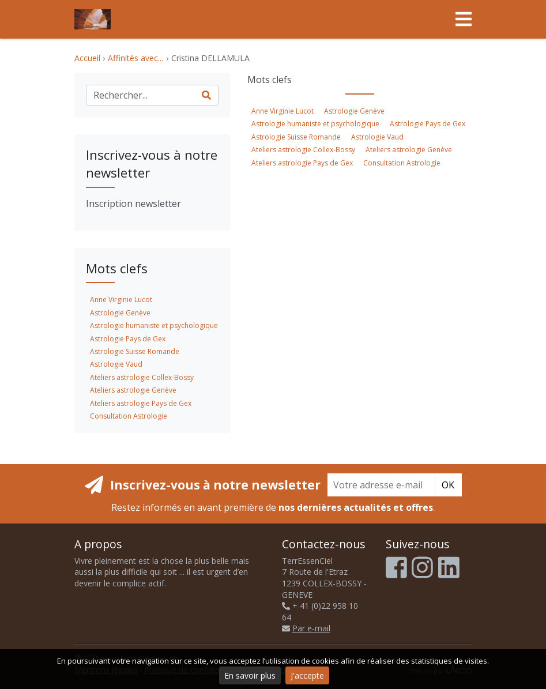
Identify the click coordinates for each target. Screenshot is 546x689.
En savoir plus (250, 675)
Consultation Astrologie (401, 163)
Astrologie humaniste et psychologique (315, 124)
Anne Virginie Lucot (282, 111)
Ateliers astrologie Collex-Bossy (303, 150)
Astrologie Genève (354, 111)
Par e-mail (306, 628)
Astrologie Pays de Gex (427, 124)
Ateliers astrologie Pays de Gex (302, 163)
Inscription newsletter (133, 203)
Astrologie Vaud (377, 137)
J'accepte (307, 675)
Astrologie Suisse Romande (296, 137)
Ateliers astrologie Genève (409, 150)
